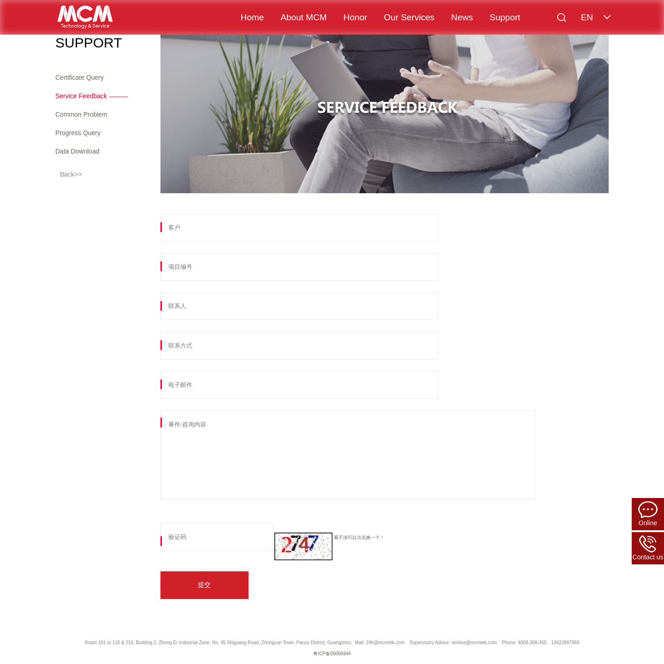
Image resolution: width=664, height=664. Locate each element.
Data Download (77, 151)
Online (648, 514)
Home (252, 17)
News (462, 17)
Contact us (648, 548)
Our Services (409, 17)
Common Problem (81, 114)
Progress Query (78, 132)
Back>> (71, 174)
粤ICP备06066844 (331, 653)
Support (505, 17)
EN (587, 17)
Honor (356, 17)
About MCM (303, 17)
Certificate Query (79, 77)
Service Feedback (81, 96)
